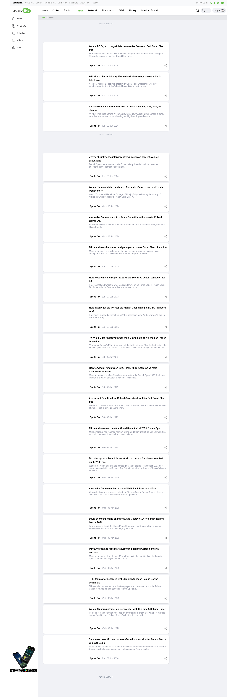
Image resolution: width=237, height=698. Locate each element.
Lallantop (73, 3)
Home (17, 18)
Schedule (19, 33)
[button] (44, 10)
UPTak (39, 3)
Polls (16, 47)
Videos (17, 40)
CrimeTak (62, 3)
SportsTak (17, 3)
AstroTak (84, 3)
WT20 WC (19, 26)
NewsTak (29, 3)
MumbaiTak (49, 3)
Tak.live (94, 3)
